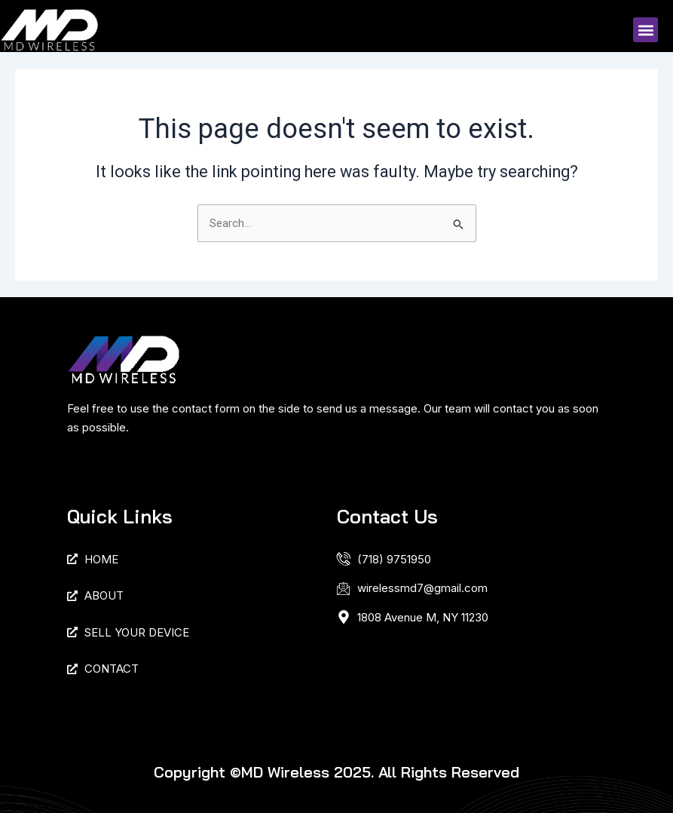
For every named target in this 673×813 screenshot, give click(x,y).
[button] (645, 29)
